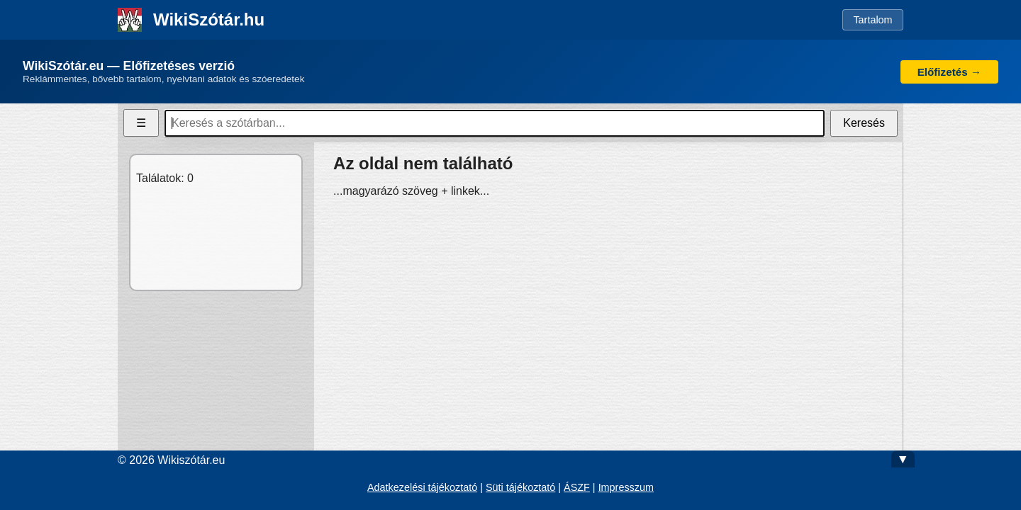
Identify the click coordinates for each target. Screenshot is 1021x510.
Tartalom (872, 20)
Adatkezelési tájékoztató (422, 487)
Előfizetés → (949, 72)
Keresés (864, 123)
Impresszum (626, 487)
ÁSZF (577, 487)
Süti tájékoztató (520, 487)
